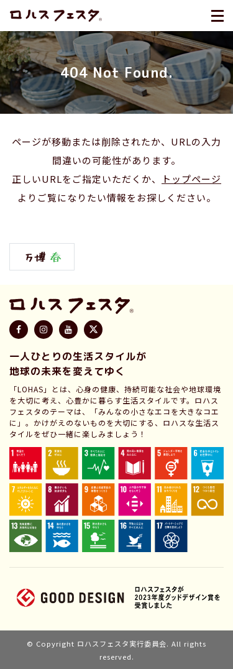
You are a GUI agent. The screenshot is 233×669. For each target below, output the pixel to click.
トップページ (191, 178)
